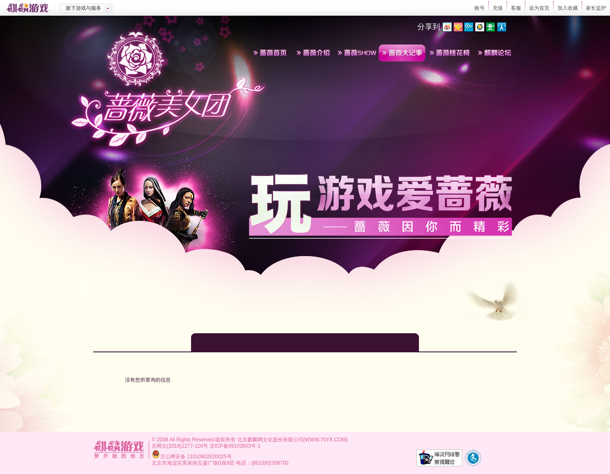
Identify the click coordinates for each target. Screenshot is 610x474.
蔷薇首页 (270, 53)
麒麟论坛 (495, 53)
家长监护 (596, 8)
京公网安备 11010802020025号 (196, 457)
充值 (498, 8)
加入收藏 (567, 8)
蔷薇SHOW (357, 53)
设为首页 (539, 8)
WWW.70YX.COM (325, 440)
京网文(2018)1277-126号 (180, 446)
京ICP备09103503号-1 (235, 446)
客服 (516, 8)
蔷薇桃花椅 (449, 53)
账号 (479, 8)
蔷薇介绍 (313, 53)
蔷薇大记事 (402, 53)
